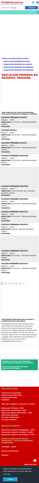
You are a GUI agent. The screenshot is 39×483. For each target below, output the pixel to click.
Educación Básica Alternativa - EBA (17, 413)
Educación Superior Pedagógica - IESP (18, 430)
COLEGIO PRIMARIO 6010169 (14, 186)
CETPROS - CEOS (9, 447)
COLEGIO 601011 (9, 130)
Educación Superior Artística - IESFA (17, 432)
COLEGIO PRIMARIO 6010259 (14, 199)
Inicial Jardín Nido (9, 397)
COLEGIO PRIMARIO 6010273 (14, 212)
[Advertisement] (19, 34)
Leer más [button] (6, 474)
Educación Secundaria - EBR (14, 410)
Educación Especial (10, 415)
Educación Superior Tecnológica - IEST (18, 434)
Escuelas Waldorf (9, 420)
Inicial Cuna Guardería (11, 393)
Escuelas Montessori (10, 417)
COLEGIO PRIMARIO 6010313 (14, 251)
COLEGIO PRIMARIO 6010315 (14, 264)
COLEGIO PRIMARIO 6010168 (14, 156)
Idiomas (5, 455)
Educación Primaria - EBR (13, 408)
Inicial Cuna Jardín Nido (12, 395)
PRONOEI (5, 400)
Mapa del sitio (30, 464)
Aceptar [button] (10, 479)
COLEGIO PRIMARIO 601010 (14, 117)
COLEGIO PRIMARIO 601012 (14, 143)
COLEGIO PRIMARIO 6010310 (14, 225)
